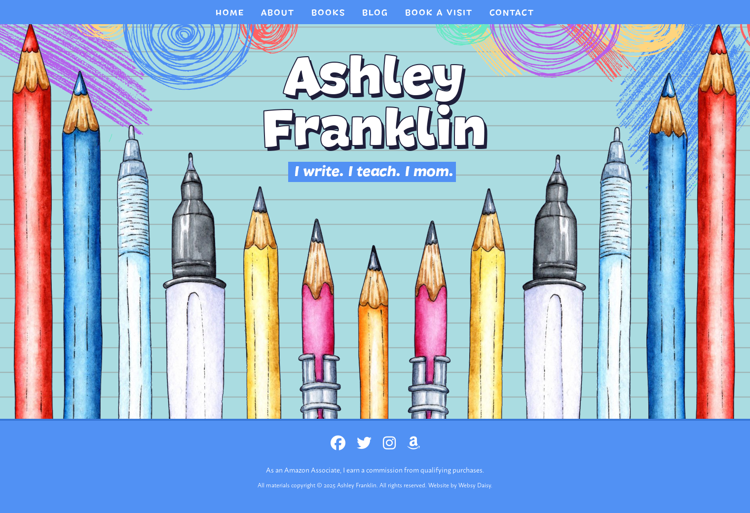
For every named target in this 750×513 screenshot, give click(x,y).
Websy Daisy (474, 485)
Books (328, 13)
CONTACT (511, 13)
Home (230, 13)
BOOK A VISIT (439, 13)
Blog (375, 13)
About (278, 13)
